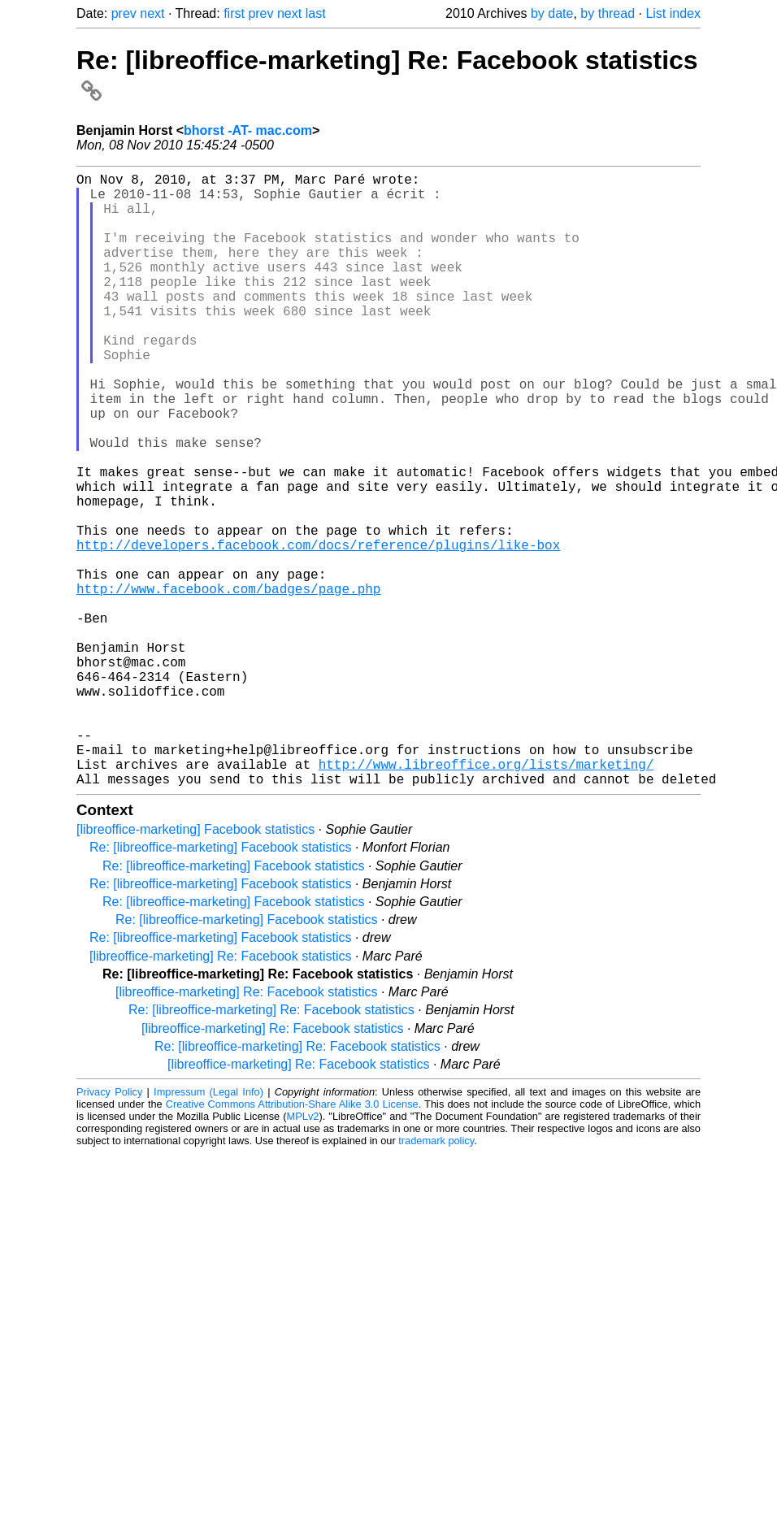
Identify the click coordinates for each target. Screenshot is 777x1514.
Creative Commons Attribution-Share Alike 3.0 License (292, 1240)
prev (124, 13)
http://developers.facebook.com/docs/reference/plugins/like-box (318, 629)
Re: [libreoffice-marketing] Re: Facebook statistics (271, 1146)
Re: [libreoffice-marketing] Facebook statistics (220, 984)
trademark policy (436, 1277)
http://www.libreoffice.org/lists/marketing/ (486, 897)
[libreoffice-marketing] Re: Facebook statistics (220, 1093)
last (316, 13)
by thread (607, 13)
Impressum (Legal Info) (208, 1228)
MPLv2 (303, 1253)
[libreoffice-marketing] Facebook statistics (195, 966)
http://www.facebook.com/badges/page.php (228, 683)
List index (673, 13)
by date (552, 13)
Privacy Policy (109, 1228)
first (234, 13)
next (152, 13)
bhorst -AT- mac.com (248, 130)
